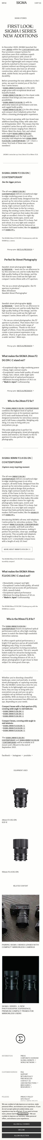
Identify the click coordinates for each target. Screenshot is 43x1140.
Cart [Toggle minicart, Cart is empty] (38, 3)
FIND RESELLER (26, 1078)
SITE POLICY (25, 1099)
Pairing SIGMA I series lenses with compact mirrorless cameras (20, 946)
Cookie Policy (23, 1114)
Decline (21, 1130)
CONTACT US (26, 1081)
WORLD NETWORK (27, 1062)
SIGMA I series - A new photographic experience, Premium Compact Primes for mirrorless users (18, 1010)
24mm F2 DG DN (9, 820)
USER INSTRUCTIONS (28, 1083)
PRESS (23, 1056)
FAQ (22, 1072)
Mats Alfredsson (24, 249)
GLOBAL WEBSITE (27, 1060)
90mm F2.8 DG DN (10, 872)
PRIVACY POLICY (27, 1097)
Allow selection (21, 1136)
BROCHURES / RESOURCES (26, 1086)
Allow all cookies (21, 1124)
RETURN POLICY (27, 1076)
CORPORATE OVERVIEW (30, 1058)
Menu (4, 3)
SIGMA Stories (21, 18)
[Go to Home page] (21, 2)
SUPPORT (24, 1074)
